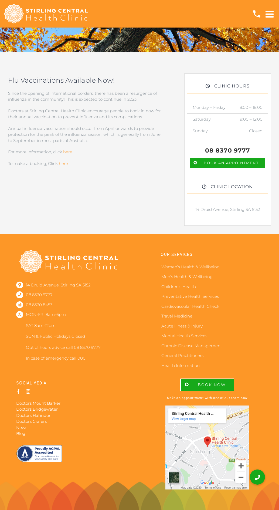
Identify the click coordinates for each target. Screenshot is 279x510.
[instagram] (28, 391)
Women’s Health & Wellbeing (190, 266)
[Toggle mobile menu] (270, 14)
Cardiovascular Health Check (190, 306)
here (67, 151)
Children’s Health (178, 286)
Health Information (180, 365)
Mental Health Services (184, 335)
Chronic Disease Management (191, 345)
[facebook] (18, 391)
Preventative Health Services (190, 296)
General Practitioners (182, 355)
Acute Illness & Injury (182, 326)
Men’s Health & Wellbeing (187, 276)
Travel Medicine (176, 316)
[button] (257, 477)
